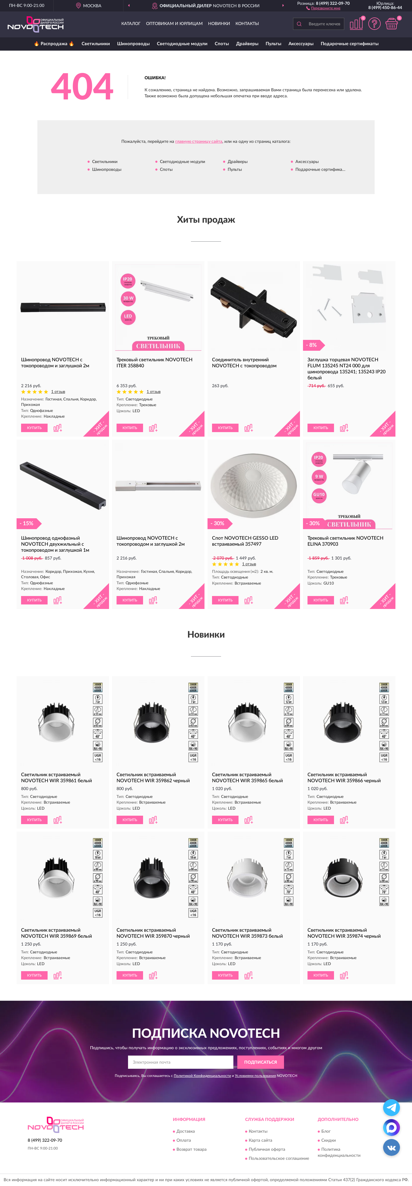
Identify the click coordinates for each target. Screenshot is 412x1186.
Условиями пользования (255, 1076)
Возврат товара (191, 1149)
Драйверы (247, 44)
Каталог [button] (131, 24)
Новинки (219, 24)
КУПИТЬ (34, 428)
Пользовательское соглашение (279, 1158)
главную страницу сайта (198, 142)
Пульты (273, 44)
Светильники (96, 44)
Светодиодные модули (182, 44)
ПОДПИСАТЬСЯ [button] (260, 1062)
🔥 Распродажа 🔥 (54, 44)
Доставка (185, 1131)
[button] (323, 8)
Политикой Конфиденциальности (202, 1076)
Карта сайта (260, 1140)
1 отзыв (58, 392)
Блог (326, 1131)
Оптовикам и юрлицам (174, 24)
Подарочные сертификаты (350, 44)
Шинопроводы (133, 44)
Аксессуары (301, 44)
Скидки (328, 1140)
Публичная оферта (267, 1149)
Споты (222, 44)
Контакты (247, 24)
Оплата (183, 1140)
